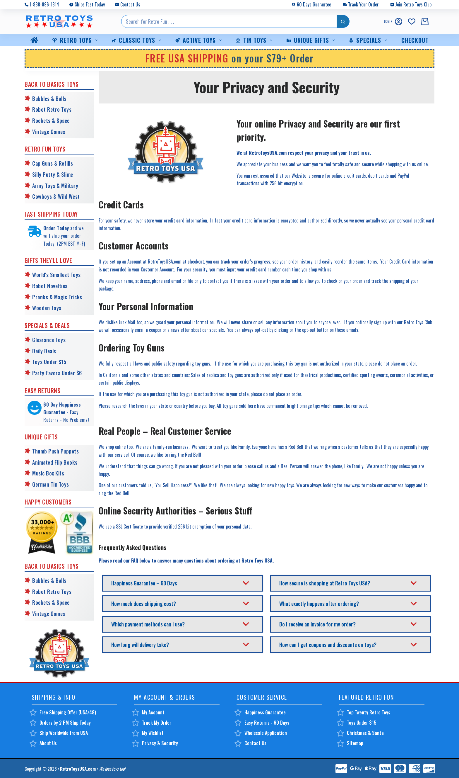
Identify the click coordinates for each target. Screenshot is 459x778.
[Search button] (343, 21)
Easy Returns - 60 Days (266, 722)
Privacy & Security (160, 743)
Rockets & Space (51, 120)
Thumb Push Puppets (55, 451)
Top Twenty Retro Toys (368, 712)
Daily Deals (44, 351)
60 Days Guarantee (314, 4)
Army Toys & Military (55, 185)
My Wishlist (153, 732)
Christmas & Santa (365, 732)
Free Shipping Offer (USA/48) (68, 712)
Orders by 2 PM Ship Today (65, 722)
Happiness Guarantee (265, 712)
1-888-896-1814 (44, 4)
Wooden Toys (46, 308)
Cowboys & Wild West (56, 196)
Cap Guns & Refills (52, 163)
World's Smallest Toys (56, 274)
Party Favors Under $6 (57, 373)
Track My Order (156, 722)
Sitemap (355, 743)
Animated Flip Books (55, 462)
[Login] (393, 21)
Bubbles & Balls (49, 98)
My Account (153, 712)
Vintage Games (48, 131)
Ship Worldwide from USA (64, 732)
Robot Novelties (50, 286)
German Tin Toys (50, 484)
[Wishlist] (411, 21)
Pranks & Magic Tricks (57, 297)
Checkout (415, 40)
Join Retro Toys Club (413, 4)
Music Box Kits (48, 473)
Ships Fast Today (90, 4)
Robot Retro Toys (51, 109)
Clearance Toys (49, 340)
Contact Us (130, 4)
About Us (48, 743)
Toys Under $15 (49, 362)
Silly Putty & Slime (52, 174)
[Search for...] (229, 21)
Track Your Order (363, 4)
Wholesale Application (265, 732)
